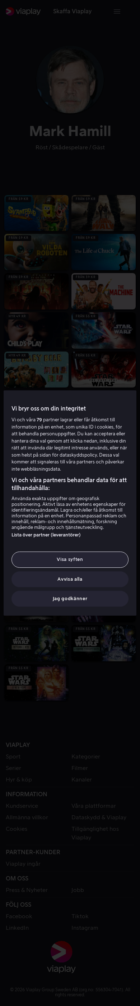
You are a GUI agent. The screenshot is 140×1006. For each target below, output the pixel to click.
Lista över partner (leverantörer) (46, 535)
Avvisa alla (69, 579)
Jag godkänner (70, 598)
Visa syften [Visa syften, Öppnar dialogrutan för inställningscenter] (70, 559)
